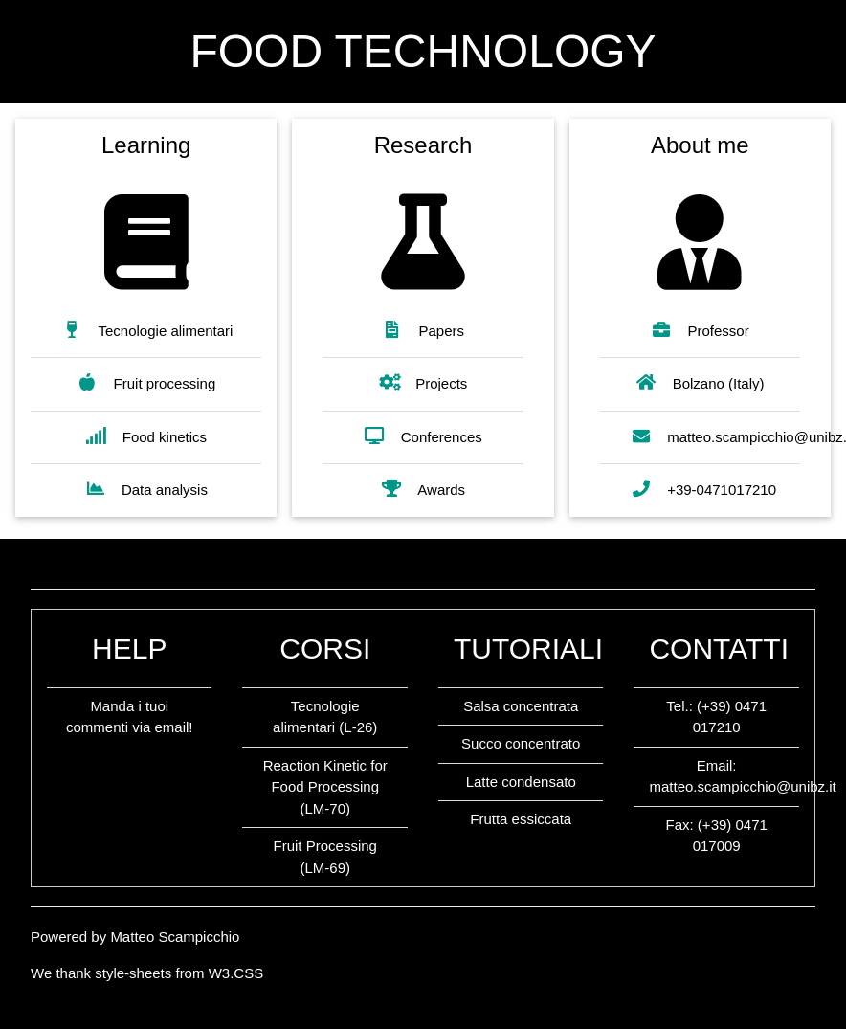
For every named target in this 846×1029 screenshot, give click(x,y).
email (171, 727)
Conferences (423, 436)
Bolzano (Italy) (699, 382)
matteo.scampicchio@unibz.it (742, 786)
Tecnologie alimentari (147, 330)
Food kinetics (146, 436)
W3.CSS (236, 973)
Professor (700, 330)
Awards (423, 489)
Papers (423, 330)
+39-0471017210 (703, 489)
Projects (423, 382)
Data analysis (146, 489)
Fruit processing (146, 382)
